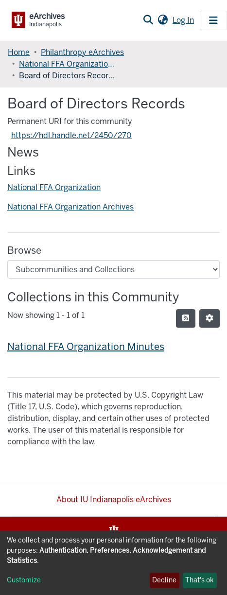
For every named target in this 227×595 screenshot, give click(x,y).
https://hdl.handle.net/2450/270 (71, 135)
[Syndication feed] (185, 318)
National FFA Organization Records (67, 64)
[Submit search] (148, 20)
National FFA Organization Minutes (85, 346)
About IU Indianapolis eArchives (113, 499)
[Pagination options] (209, 318)
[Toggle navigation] (213, 20)
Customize (24, 580)
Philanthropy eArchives (82, 52)
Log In (184, 20)
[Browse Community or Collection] (113, 269)
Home (19, 52)
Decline (164, 580)
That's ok (199, 580)
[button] (163, 20)
